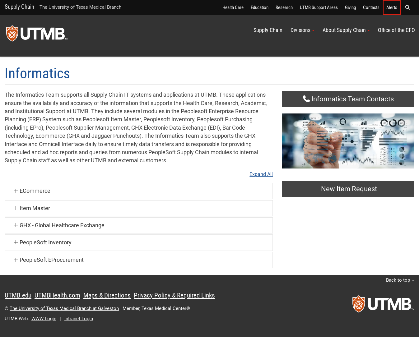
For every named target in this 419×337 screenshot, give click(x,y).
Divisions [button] (302, 30)
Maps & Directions (107, 295)
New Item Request (348, 189)
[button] (407, 7)
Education (259, 7)
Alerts (391, 7)
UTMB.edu (18, 295)
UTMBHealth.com (57, 295)
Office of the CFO (396, 30)
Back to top (400, 280)
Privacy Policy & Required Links (174, 295)
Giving (350, 7)
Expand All (261, 174)
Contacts (371, 7)
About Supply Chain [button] (346, 30)
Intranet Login (78, 318)
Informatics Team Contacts (348, 99)
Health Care (233, 7)
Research (284, 7)
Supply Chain (19, 6)
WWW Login (43, 318)
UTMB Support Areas (319, 7)
